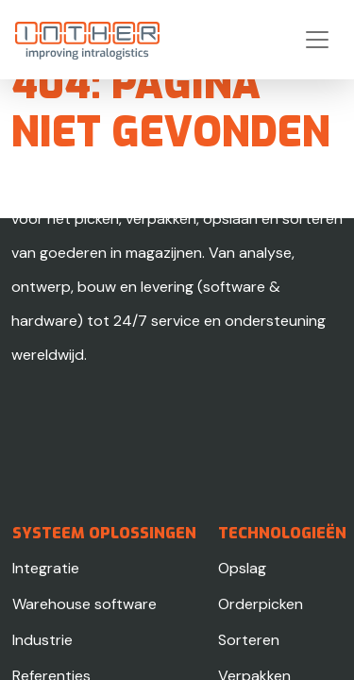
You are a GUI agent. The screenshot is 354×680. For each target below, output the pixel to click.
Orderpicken (260, 604)
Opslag (242, 568)
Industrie (42, 640)
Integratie (45, 568)
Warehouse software (84, 604)
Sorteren (248, 640)
